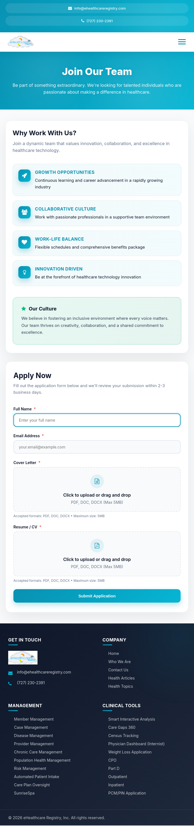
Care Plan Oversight (32, 785)
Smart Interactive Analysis (131, 720)
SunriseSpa (24, 794)
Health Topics (120, 687)
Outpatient (117, 777)
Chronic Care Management (38, 752)
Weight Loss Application (130, 752)
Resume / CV (27, 527)
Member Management (34, 720)
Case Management (31, 728)
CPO (112, 761)
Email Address (28, 436)
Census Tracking (123, 736)
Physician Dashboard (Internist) (136, 744)
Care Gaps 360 (122, 728)
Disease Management (33, 736)
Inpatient (116, 785)
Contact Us (118, 670)
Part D (114, 769)
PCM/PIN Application (127, 794)
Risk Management (30, 769)
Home (113, 654)
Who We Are (119, 662)
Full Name (24, 409)
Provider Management (34, 744)
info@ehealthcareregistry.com (44, 672)
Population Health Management (42, 761)
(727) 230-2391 (31, 683)
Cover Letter (26, 463)
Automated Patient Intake (36, 777)
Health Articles (121, 679)
